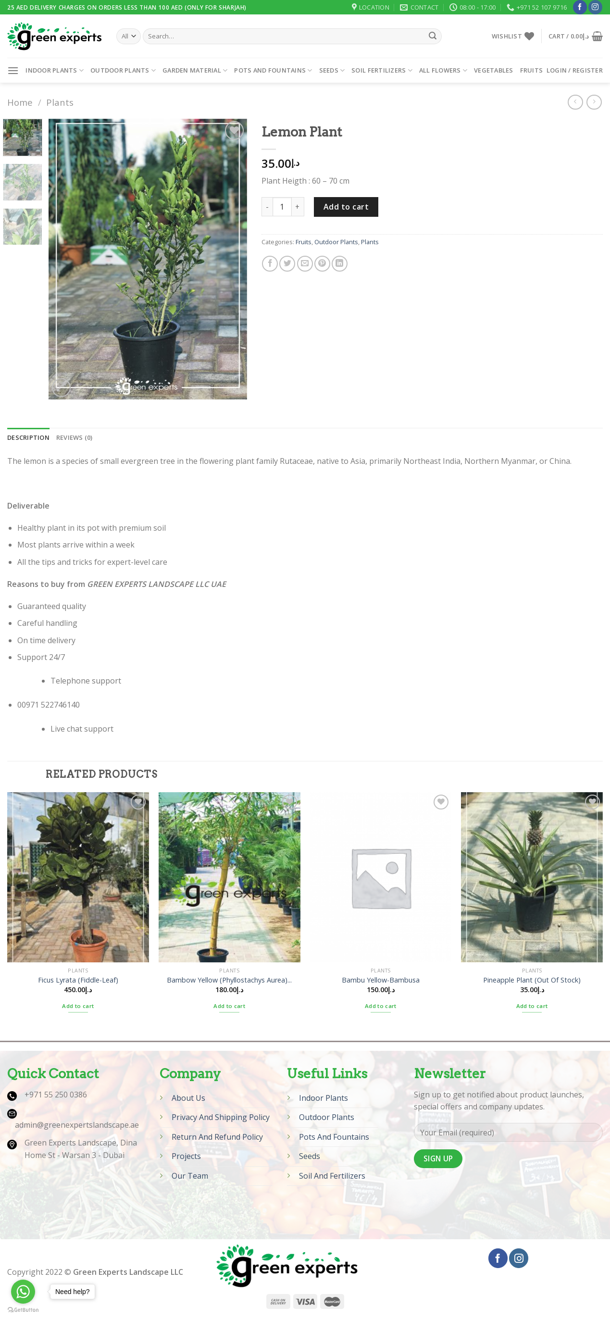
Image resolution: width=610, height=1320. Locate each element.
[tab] (28, 437)
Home (20, 102)
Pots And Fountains (334, 1137)
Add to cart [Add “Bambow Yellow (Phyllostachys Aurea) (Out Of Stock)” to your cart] (229, 1005)
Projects (186, 1156)
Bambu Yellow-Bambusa (381, 980)
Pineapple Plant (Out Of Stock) (532, 980)
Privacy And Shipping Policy (221, 1117)
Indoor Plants (54, 70)
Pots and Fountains (273, 70)
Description (28, 437)
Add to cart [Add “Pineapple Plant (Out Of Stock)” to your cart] (532, 1005)
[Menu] (13, 70)
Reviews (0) (74, 437)
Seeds (332, 70)
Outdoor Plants (123, 70)
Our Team (190, 1176)
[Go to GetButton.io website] (23, 1310)
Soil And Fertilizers (332, 1176)
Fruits (531, 70)
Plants (60, 102)
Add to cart (346, 206)
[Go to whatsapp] (23, 1292)
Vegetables (493, 70)
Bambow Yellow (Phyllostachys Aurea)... (229, 980)
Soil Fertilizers (381, 70)
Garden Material (194, 70)
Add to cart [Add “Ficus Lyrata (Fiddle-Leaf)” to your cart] (78, 1005)
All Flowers (443, 70)
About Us (188, 1098)
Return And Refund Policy (217, 1137)
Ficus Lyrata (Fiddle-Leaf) (78, 980)
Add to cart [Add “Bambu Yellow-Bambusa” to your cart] (381, 1005)
